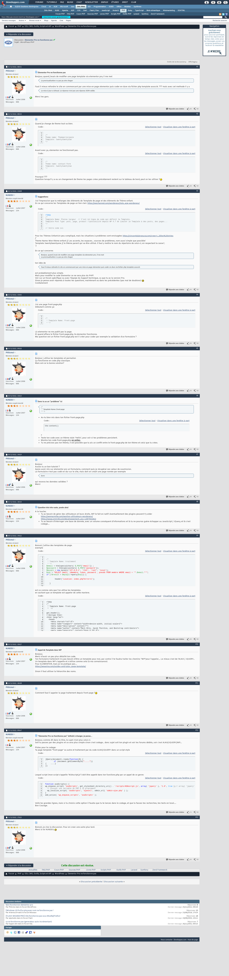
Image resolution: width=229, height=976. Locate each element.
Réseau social (34, 20)
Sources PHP (92, 14)
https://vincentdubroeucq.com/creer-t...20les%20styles (148, 236)
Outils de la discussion (176, 62)
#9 (197, 535)
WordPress (59, 26)
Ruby (130, 10)
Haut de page (193, 939)
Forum (11, 26)
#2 (197, 114)
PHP (123, 10)
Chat (79, 2)
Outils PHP (127, 14)
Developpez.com (180, 939)
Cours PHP (80, 14)
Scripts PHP (115, 14)
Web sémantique (153, 10)
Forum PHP (60, 14)
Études (115, 2)
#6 (197, 396)
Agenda (54, 20)
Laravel (136, 14)
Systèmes (137, 7)
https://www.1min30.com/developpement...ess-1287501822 (68, 519)
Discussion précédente (91, 882)
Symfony (145, 14)
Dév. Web (81, 7)
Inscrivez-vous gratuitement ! (56, 17)
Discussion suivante (113, 882)
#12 (197, 730)
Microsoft (64, 7)
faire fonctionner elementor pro (19, 905)
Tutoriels (51, 2)
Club (133, 2)
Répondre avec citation (175, 109)
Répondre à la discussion (18, 34)
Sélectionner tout (153, 127)
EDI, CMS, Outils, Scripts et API (38, 26)
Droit (125, 2)
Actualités (33, 870)
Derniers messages (9, 20)
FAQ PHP (70, 14)
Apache (65, 10)
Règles (68, 20)
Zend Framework (157, 14)
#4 (197, 295)
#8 (197, 502)
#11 (197, 683)
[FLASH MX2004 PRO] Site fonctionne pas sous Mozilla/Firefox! (33, 916)
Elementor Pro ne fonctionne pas (39, 40)
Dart (85, 10)
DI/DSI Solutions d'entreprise (26, 7)
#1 (197, 67)
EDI (89, 7)
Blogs (70, 2)
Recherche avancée (220, 20)
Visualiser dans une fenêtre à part (179, 127)
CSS (78, 10)
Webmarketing (169, 10)
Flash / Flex (94, 10)
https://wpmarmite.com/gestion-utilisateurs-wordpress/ (67, 516)
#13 (197, 817)
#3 (197, 191)
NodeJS (116, 10)
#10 (197, 644)
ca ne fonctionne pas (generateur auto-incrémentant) (29, 922)
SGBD (111, 7)
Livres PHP (104, 14)
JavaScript (106, 10)
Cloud (43, 7)
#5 (197, 348)
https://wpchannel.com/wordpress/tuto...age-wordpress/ (113, 203)
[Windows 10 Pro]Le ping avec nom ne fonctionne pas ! (29, 910)
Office (119, 7)
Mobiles (127, 7)
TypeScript (139, 10)
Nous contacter (166, 939)
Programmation (100, 7)
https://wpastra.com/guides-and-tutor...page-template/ (60, 666)
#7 (197, 454)
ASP (72, 10)
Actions (21, 20)
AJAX (57, 10)
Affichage (192, 62)
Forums (39, 2)
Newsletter (91, 2)
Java (72, 7)
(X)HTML (181, 10)
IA (50, 7)
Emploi (104, 2)
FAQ (62, 2)
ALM (55, 7)
